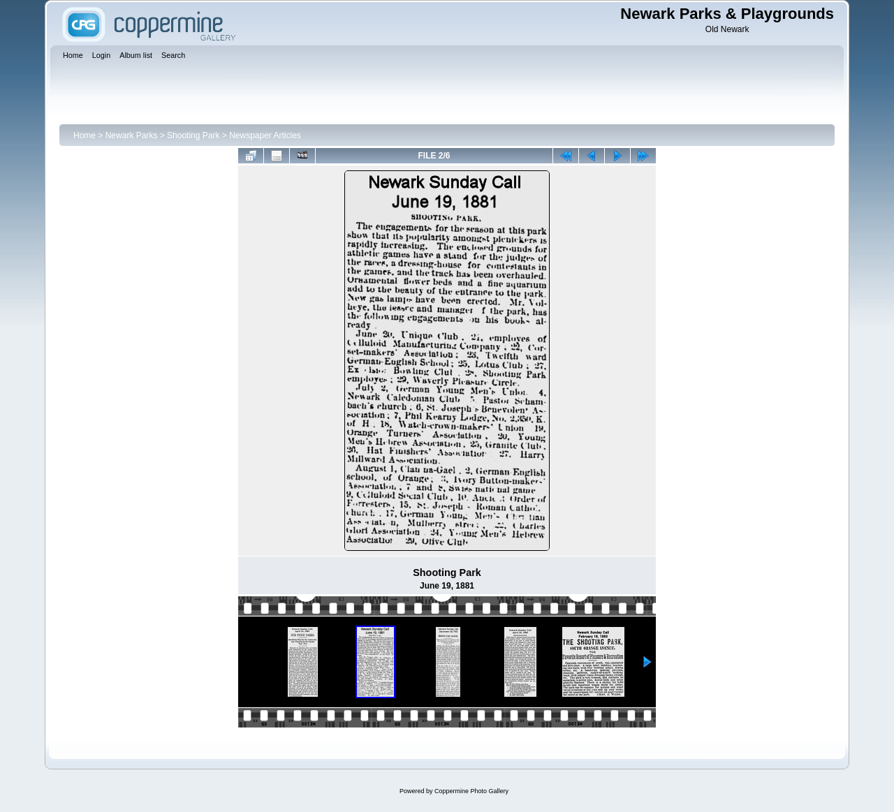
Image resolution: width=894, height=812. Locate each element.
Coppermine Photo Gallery (471, 791)
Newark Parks (131, 135)
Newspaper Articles (265, 135)
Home (84, 135)
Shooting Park (193, 135)
